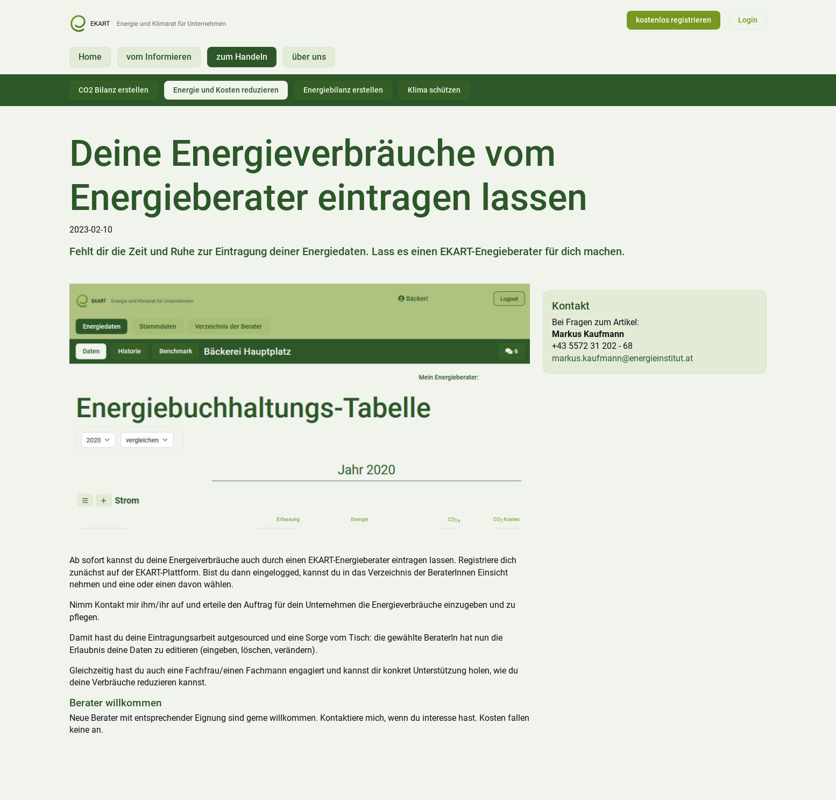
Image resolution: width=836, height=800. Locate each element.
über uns (309, 57)
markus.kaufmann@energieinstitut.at (622, 358)
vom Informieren (159, 57)
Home (90, 57)
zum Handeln (241, 57)
